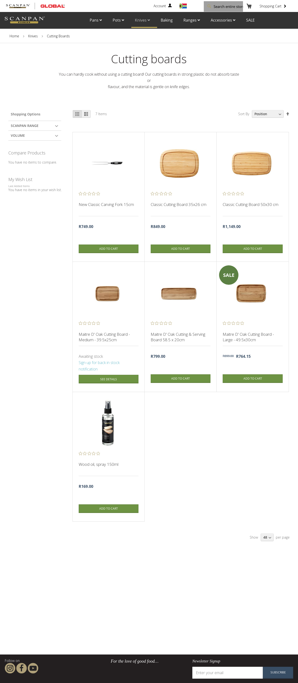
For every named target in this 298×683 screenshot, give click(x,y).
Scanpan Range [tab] (25, 125)
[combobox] (215, 6)
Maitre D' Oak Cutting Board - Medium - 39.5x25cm (104, 336)
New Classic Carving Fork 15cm (106, 204)
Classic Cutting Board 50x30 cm (250, 204)
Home (14, 36)
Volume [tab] (18, 135)
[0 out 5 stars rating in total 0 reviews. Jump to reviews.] (90, 193)
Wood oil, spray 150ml (98, 464)
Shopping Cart (270, 6)
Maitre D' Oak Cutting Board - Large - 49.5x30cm (248, 336)
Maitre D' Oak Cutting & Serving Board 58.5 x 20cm (178, 336)
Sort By (243, 114)
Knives (33, 36)
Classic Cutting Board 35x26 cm (179, 204)
